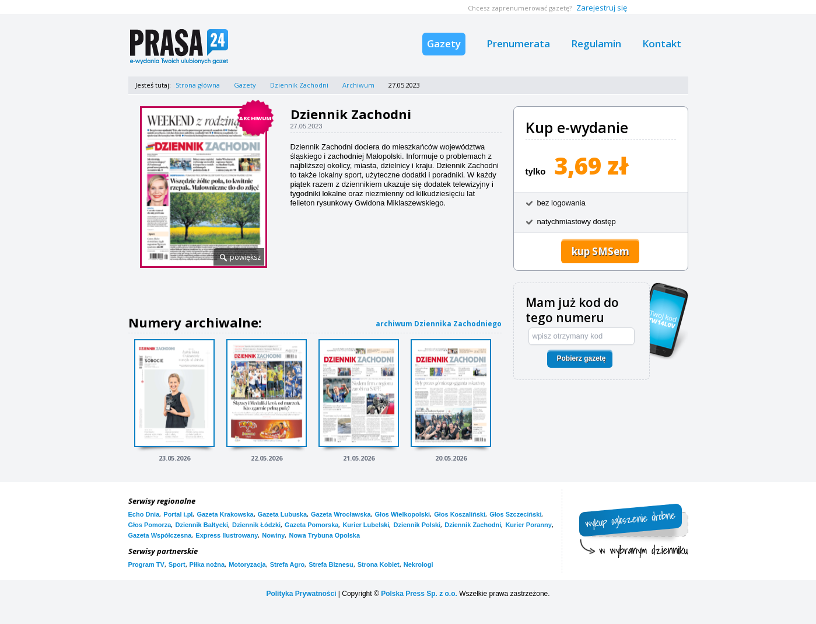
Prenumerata (518, 43)
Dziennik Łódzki (256, 524)
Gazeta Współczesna (160, 535)
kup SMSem (600, 251)
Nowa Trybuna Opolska (324, 535)
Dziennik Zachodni (299, 85)
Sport (177, 564)
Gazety (444, 43)
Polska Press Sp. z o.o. (419, 594)
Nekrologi (418, 564)
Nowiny (273, 535)
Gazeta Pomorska (311, 524)
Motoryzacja (247, 564)
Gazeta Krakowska (225, 514)
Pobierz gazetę (580, 358)
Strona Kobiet (379, 564)
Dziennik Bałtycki (201, 524)
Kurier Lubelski (365, 524)
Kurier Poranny (528, 524)
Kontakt (661, 43)
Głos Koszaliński (459, 514)
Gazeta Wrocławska (341, 514)
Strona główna (198, 85)
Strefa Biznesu (331, 564)
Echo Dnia (144, 514)
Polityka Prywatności (301, 594)
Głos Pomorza (149, 524)
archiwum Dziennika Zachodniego (439, 324)
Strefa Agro (287, 564)
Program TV (146, 564)
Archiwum (358, 85)
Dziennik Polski (416, 524)
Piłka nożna (207, 564)
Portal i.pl (177, 514)
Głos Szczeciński (515, 514)
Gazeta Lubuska (282, 514)
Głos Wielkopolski (402, 514)
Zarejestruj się (601, 7)
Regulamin (596, 43)
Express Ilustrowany (226, 535)
